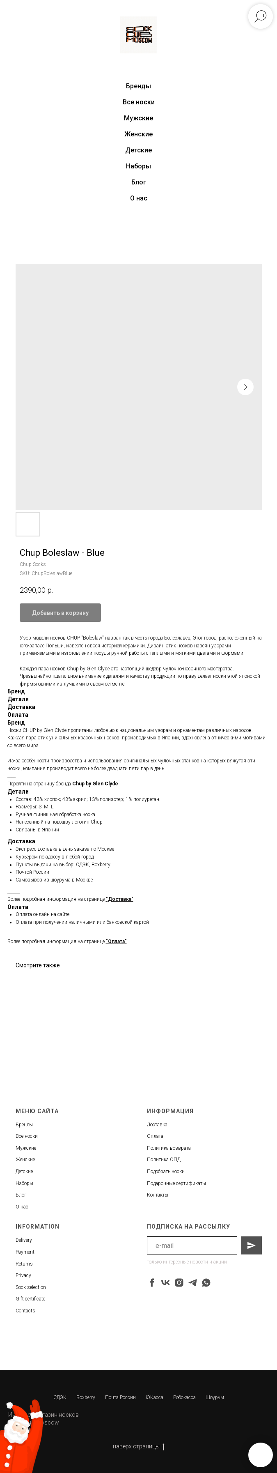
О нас (138, 198)
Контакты (157, 1195)
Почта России (120, 1397)
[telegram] (193, 1282)
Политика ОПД (164, 1159)
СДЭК (59, 1397)
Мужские (138, 118)
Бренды (24, 1125)
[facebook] (152, 1282)
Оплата (155, 1136)
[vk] (165, 1282)
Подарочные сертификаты (176, 1183)
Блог (138, 182)
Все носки (139, 102)
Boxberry (85, 1397)
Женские (138, 134)
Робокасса (184, 1397)
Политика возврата (169, 1148)
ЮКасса (154, 1397)
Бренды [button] (138, 86)
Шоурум (215, 1397)
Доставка (157, 1125)
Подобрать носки (166, 1171)
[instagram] (179, 1282)
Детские (138, 150)
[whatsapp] (206, 1282)
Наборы (138, 166)
